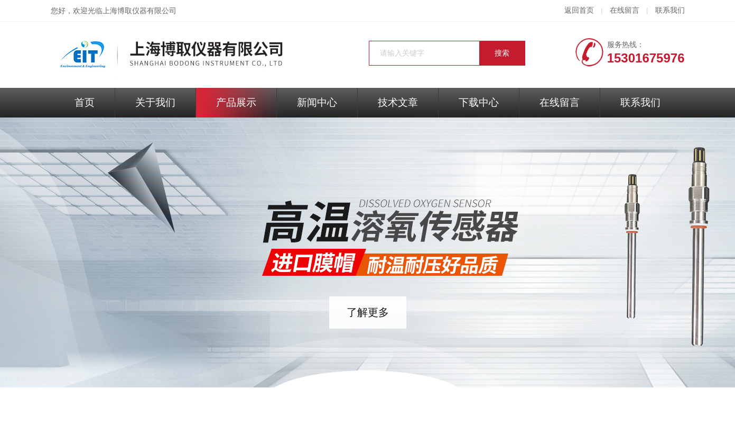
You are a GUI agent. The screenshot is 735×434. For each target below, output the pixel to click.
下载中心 (479, 102)
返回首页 (579, 10)
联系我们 (670, 10)
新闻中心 (317, 102)
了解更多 (368, 312)
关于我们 (155, 102)
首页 (85, 102)
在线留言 (624, 10)
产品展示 (236, 102)
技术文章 (398, 102)
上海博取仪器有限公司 (139, 11)
